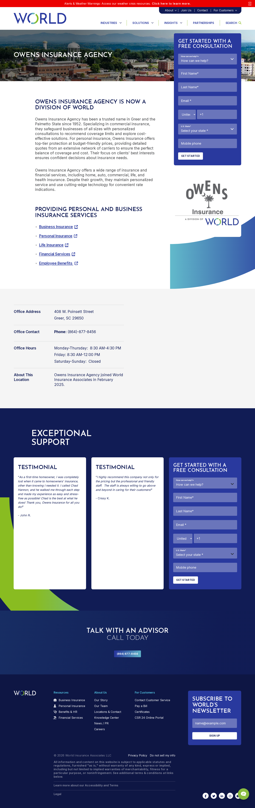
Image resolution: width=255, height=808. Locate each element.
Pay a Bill (141, 706)
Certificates (142, 712)
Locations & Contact (107, 712)
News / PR (101, 723)
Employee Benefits (56, 263)
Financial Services (54, 254)
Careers (99, 729)
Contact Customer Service (152, 700)
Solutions (140, 23)
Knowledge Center (106, 717)
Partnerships (203, 23)
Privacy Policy (137, 755)
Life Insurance (51, 245)
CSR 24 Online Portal (149, 717)
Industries (109, 23)
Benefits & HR (68, 712)
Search (233, 23)
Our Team (101, 706)
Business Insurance (56, 227)
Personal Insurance (55, 236)
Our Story (101, 700)
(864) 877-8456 (127, 653)
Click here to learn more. (171, 3)
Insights (171, 23)
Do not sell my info (162, 755)
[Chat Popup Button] (242, 792)
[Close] (250, 3)
